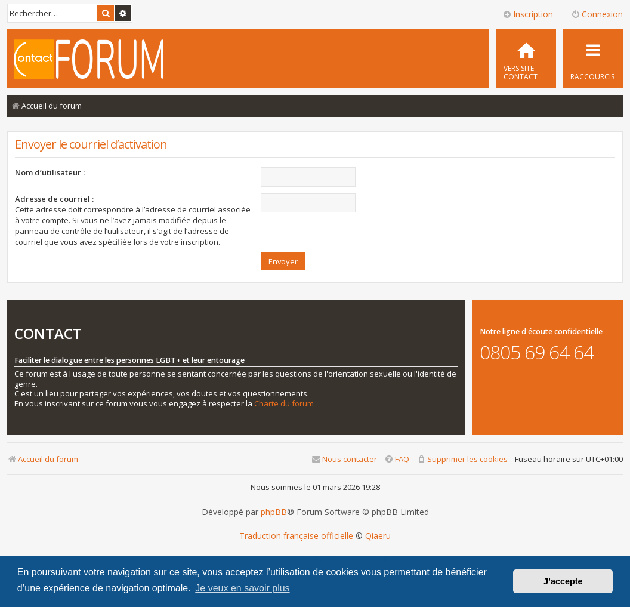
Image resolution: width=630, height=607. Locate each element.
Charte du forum (284, 404)
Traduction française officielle (296, 536)
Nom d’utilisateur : (50, 172)
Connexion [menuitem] (597, 14)
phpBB (274, 512)
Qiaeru (378, 536)
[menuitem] (526, 58)
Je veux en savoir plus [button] (242, 588)
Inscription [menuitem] (527, 14)
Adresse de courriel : (54, 198)
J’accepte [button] (563, 581)
